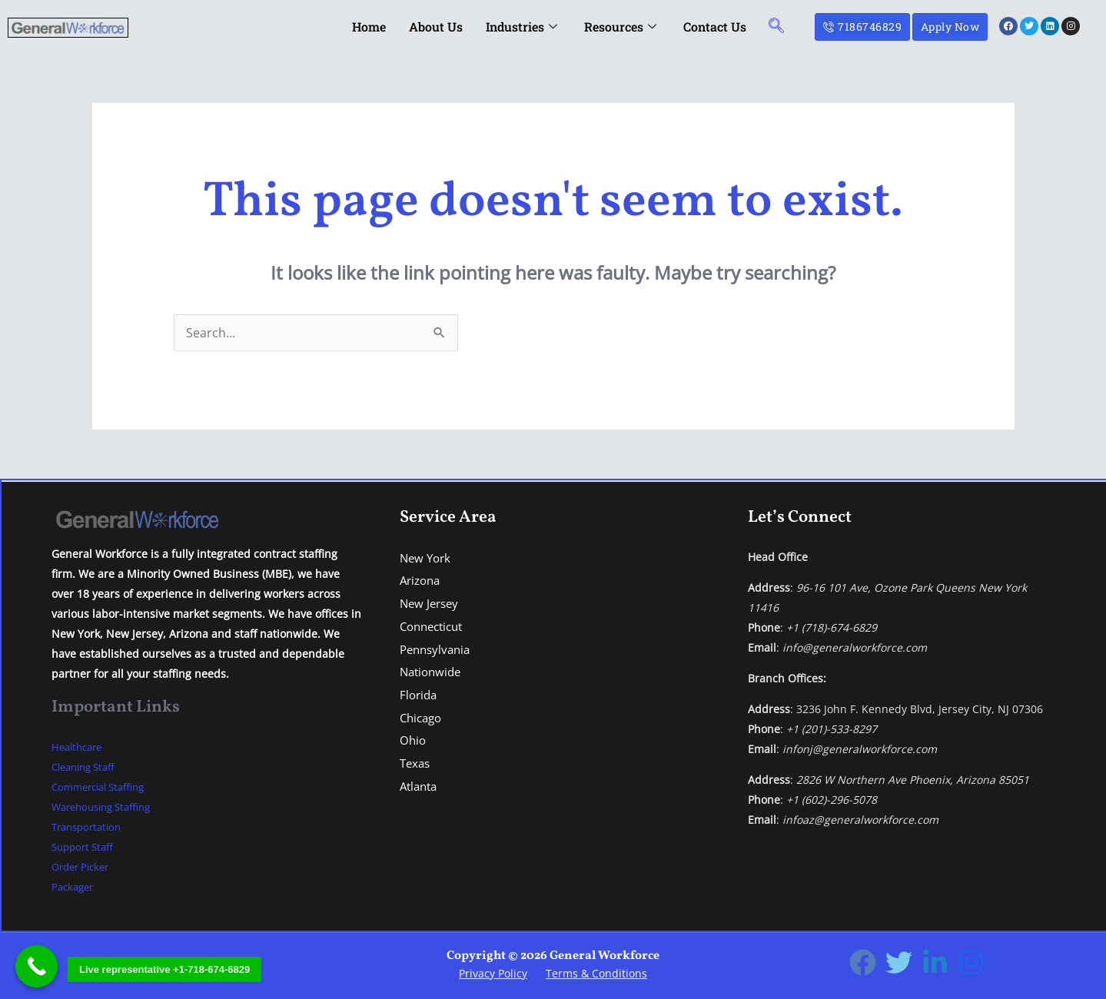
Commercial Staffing (103, 786)
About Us (436, 26)
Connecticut (435, 626)
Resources (622, 26)
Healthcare (79, 746)
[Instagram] (971, 962)
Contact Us (714, 26)
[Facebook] (863, 962)
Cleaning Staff (87, 766)
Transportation (89, 826)
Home (369, 26)
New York (427, 557)
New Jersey (431, 603)
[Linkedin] (935, 962)
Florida (420, 694)
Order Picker (83, 866)
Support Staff (85, 846)
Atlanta (420, 786)
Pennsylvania (438, 649)
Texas (416, 763)
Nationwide (433, 671)
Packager (74, 886)
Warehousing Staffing (106, 806)
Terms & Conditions (596, 973)
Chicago (423, 717)
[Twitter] (899, 962)
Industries (523, 26)
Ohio (413, 740)
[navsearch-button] (776, 26)
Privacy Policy (493, 973)
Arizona (422, 580)
